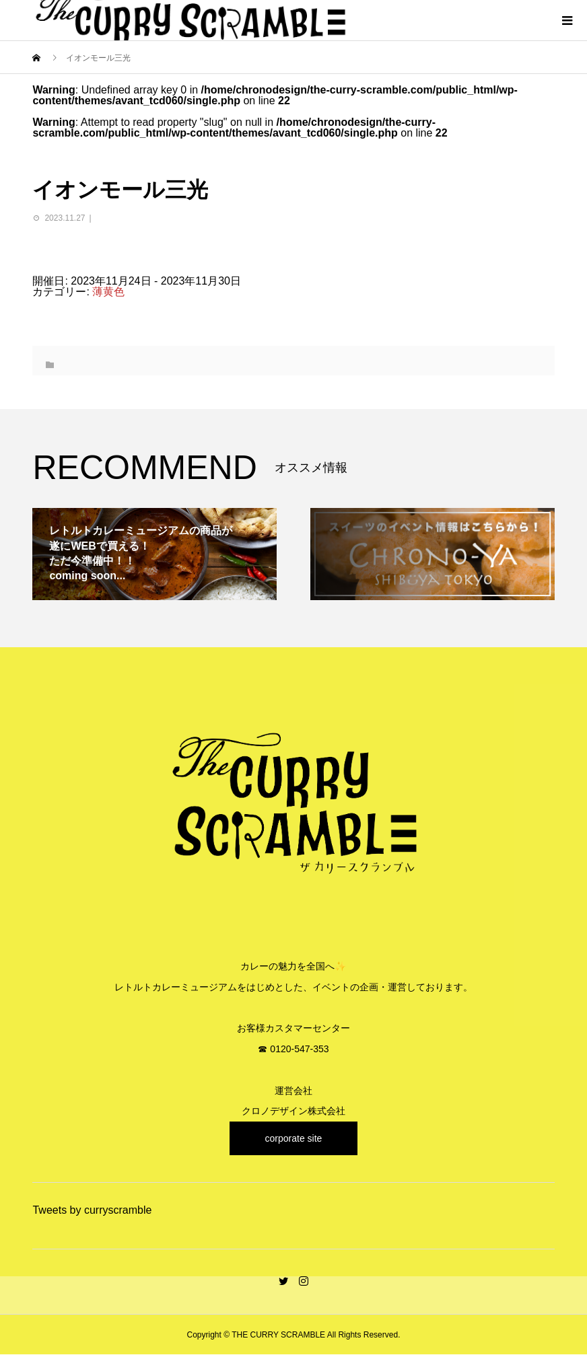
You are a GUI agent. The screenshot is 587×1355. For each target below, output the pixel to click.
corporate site (293, 1138)
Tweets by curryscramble (91, 1210)
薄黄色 (108, 291)
